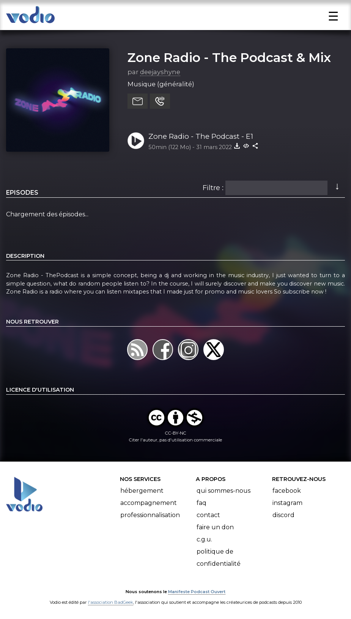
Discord (283, 515)
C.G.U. (204, 539)
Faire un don (215, 527)
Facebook (286, 490)
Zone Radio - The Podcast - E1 (200, 136)
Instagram (287, 502)
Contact (208, 515)
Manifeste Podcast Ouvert (196, 591)
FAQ (201, 502)
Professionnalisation (150, 515)
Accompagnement (148, 502)
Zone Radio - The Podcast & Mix (229, 57)
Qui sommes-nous (223, 490)
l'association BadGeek (110, 602)
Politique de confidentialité (219, 557)
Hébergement (142, 490)
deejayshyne (160, 72)
